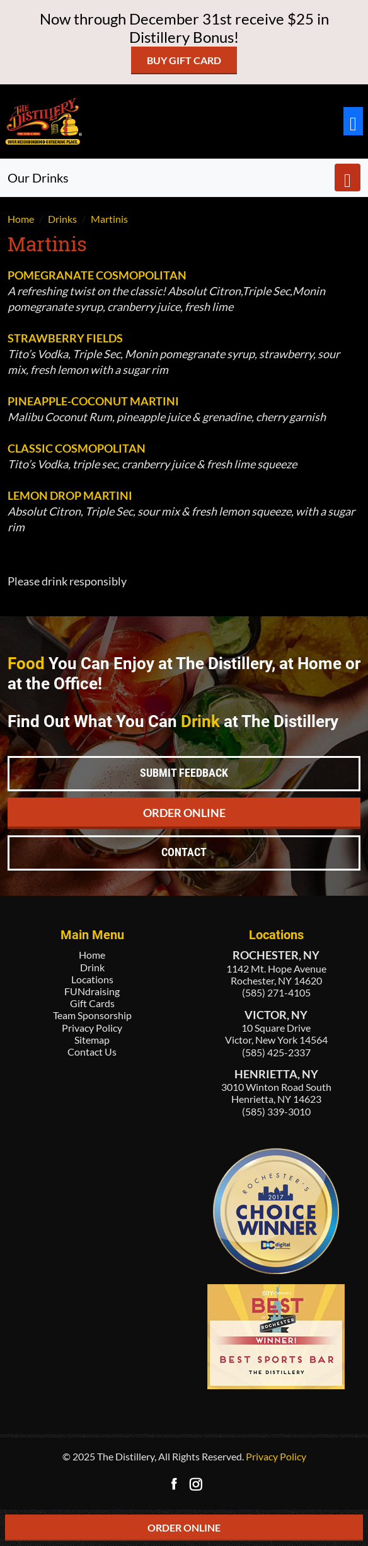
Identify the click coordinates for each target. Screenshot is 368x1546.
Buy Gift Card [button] (184, 60)
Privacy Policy (92, 1028)
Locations (92, 979)
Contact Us (92, 1052)
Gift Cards (92, 1003)
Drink (92, 967)
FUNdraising (92, 991)
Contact (184, 852)
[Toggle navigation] (353, 121)
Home (92, 955)
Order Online (184, 813)
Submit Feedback (184, 772)
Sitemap (92, 1040)
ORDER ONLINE (184, 1527)
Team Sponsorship (92, 1015)
